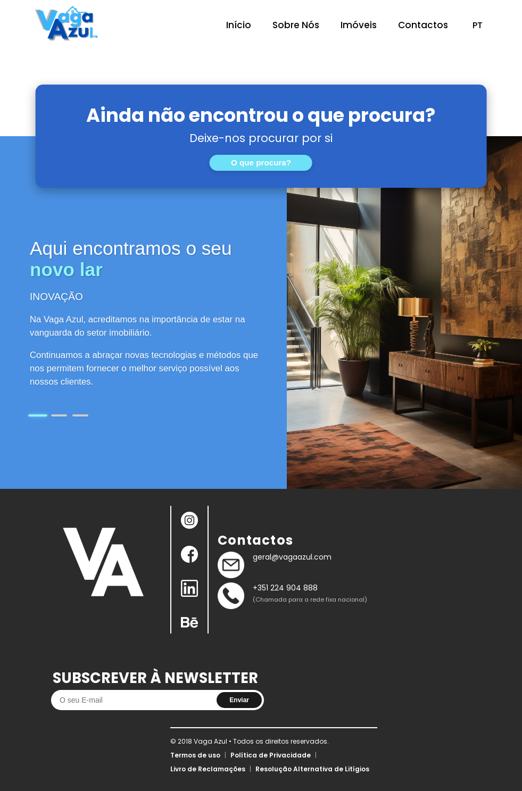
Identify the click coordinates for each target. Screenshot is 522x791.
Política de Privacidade (270, 755)
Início (238, 25)
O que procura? (261, 162)
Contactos (423, 25)
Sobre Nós (295, 25)
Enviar (239, 700)
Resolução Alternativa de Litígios (312, 768)
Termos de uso (195, 755)
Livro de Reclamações (207, 768)
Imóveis (359, 25)
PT (478, 25)
